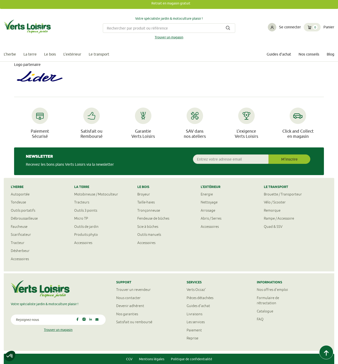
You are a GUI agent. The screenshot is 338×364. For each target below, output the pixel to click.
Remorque (272, 210)
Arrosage (208, 210)
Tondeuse (18, 202)
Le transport (99, 54)
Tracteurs (81, 202)
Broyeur (143, 194)
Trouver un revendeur (133, 290)
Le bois (50, 54)
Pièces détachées (200, 298)
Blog (330, 54)
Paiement (194, 330)
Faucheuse (19, 227)
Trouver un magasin (169, 37)
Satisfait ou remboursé (134, 322)
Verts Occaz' (196, 290)
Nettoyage (209, 202)
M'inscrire (289, 159)
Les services (196, 322)
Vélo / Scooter (275, 202)
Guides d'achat (279, 54)
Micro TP (81, 218)
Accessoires (20, 259)
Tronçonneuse (148, 210)
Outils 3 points (85, 210)
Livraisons (194, 314)
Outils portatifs (23, 210)
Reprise (192, 338)
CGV (129, 359)
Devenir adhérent (130, 306)
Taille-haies (146, 202)
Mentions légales (151, 359)
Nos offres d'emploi (272, 290)
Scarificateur (21, 234)
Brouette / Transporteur (283, 194)
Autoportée (20, 194)
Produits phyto (86, 234)
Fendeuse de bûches (153, 218)
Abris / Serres (211, 218)
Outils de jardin (86, 227)
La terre (30, 54)
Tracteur (17, 243)
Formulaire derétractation (268, 300)
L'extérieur (72, 54)
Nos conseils (309, 54)
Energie (207, 194)
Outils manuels (149, 234)
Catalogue (265, 311)
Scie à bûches (147, 227)
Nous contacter (128, 298)
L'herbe (10, 54)
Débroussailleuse (24, 218)
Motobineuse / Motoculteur (96, 194)
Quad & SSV (273, 227)
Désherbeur (20, 251)
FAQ (260, 319)
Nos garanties (127, 314)
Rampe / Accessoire (279, 218)
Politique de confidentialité (191, 359)
